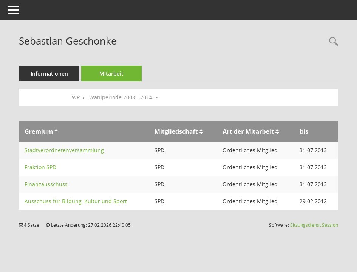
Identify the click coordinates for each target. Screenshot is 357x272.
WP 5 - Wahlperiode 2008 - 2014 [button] (115, 97)
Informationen (49, 73)
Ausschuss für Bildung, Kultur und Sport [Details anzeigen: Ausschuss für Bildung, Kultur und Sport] (76, 201)
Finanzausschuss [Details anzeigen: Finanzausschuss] (46, 184)
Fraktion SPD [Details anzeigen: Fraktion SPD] (40, 167)
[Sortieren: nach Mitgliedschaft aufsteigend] (201, 131)
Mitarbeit (111, 73)
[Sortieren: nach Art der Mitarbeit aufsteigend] (277, 131)
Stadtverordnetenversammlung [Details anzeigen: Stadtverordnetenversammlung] (64, 150)
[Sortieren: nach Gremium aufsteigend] (56, 131)
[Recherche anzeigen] (331, 42)
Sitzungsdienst (314, 225)
